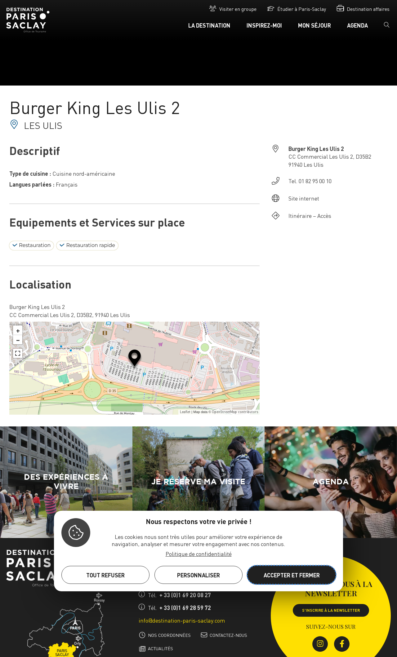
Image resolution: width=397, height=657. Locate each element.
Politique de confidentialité (199, 553)
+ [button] (18, 330)
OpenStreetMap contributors (235, 412)
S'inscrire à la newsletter (331, 610)
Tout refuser (105, 575)
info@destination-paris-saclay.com (182, 620)
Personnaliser (198, 575)
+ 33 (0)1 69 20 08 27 (185, 594)
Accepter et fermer (292, 575)
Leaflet (185, 412)
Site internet (303, 198)
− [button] (18, 339)
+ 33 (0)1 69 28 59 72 (185, 607)
